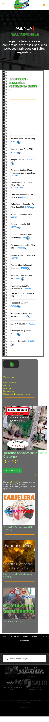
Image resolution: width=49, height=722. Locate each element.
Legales (34, 637)
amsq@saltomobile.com (9, 701)
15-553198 (14, 482)
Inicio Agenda (9, 383)
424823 (14, 142)
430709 (14, 153)
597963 (28, 289)
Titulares (24, 637)
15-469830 (19, 248)
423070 (15, 258)
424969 (27, 207)
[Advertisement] (22, 118)
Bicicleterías (8, 391)
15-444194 (10, 461)
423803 (31, 341)
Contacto (43, 637)
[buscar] (24, 659)
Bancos (6, 386)
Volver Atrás (8, 377)
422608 (23, 197)
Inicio (4, 637)
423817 (18, 296)
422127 (14, 217)
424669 (14, 306)
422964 (23, 238)
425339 (32, 160)
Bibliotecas (8, 388)
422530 (32, 324)
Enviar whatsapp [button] (12, 470)
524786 (15, 176)
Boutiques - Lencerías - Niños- (16, 394)
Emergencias (14, 637)
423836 (14, 227)
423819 (24, 268)
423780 (14, 188)
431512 (18, 279)
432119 (14, 334)
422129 (23, 317)
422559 (20, 188)
